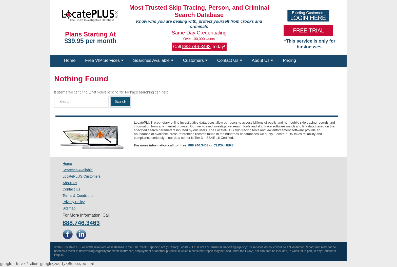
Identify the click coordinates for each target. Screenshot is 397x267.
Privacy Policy (74, 202)
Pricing (289, 60)
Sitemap (69, 208)
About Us (262, 60)
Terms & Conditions (78, 196)
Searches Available (153, 60)
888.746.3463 (198, 145)
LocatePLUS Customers (82, 176)
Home (69, 60)
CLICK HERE (223, 145)
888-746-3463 (196, 46)
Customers (195, 60)
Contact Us (229, 60)
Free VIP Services (104, 60)
